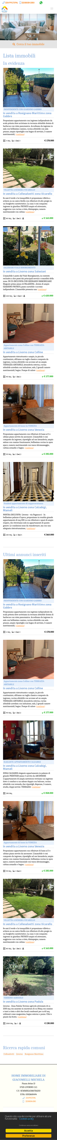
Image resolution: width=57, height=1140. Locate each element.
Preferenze (28, 1135)
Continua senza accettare (28, 1125)
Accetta (28, 1130)
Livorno (19, 1054)
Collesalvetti (9, 1054)
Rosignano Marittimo (34, 1054)
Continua (20, 134)
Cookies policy (26, 1118)
